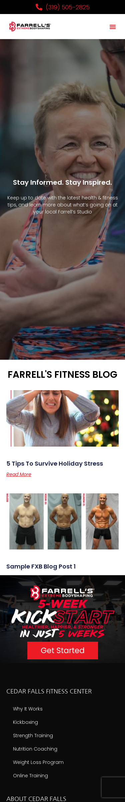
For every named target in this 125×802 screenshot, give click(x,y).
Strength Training (33, 735)
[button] (113, 27)
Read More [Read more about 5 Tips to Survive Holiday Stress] (18, 474)
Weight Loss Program (38, 762)
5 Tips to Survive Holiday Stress (54, 463)
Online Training (30, 775)
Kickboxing (25, 722)
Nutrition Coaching (35, 749)
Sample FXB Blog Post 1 (41, 566)
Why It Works (28, 708)
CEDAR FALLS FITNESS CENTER (49, 691)
